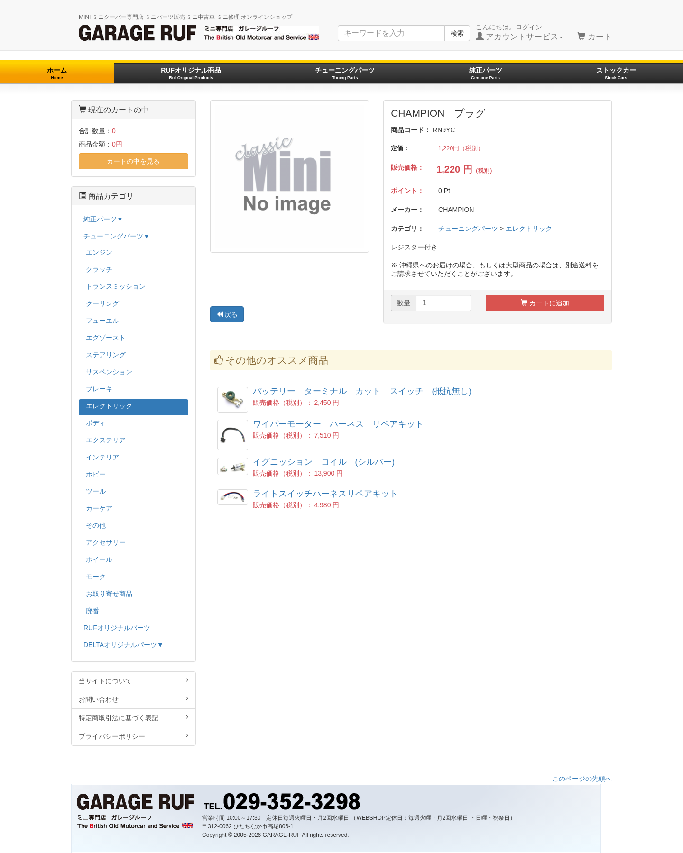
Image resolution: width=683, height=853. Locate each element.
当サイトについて (133, 681)
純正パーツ (485, 73)
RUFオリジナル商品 (191, 73)
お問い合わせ (133, 699)
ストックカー (616, 73)
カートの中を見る (133, 161)
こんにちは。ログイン (519, 32)
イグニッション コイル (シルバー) (324, 462)
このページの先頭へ (582, 778)
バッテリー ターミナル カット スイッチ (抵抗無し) (362, 391)
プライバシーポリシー (133, 736)
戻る (227, 314)
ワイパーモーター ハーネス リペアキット (338, 424)
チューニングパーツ (345, 73)
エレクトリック (529, 228)
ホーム (57, 73)
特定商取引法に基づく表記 (133, 718)
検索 (457, 33)
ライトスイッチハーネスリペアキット (325, 493)
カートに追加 (545, 303)
